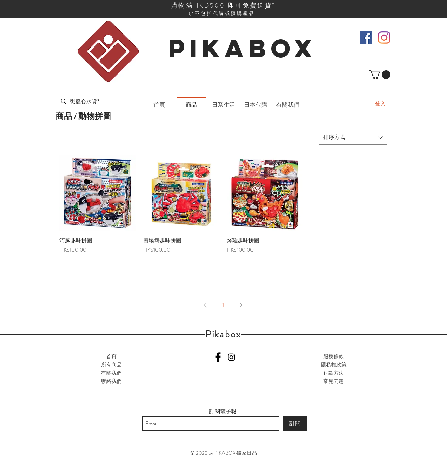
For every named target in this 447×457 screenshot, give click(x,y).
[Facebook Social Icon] (366, 37)
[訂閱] (295, 423)
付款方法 (333, 373)
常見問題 (333, 381)
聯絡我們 (111, 381)
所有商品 (111, 364)
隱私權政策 (334, 364)
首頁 (111, 356)
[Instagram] (384, 37)
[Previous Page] (205, 305)
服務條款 (333, 356)
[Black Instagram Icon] (231, 357)
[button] (379, 74)
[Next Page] (241, 305)
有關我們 (111, 373)
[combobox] (353, 138)
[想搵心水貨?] (85, 101)
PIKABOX (242, 48)
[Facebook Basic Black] (218, 357)
